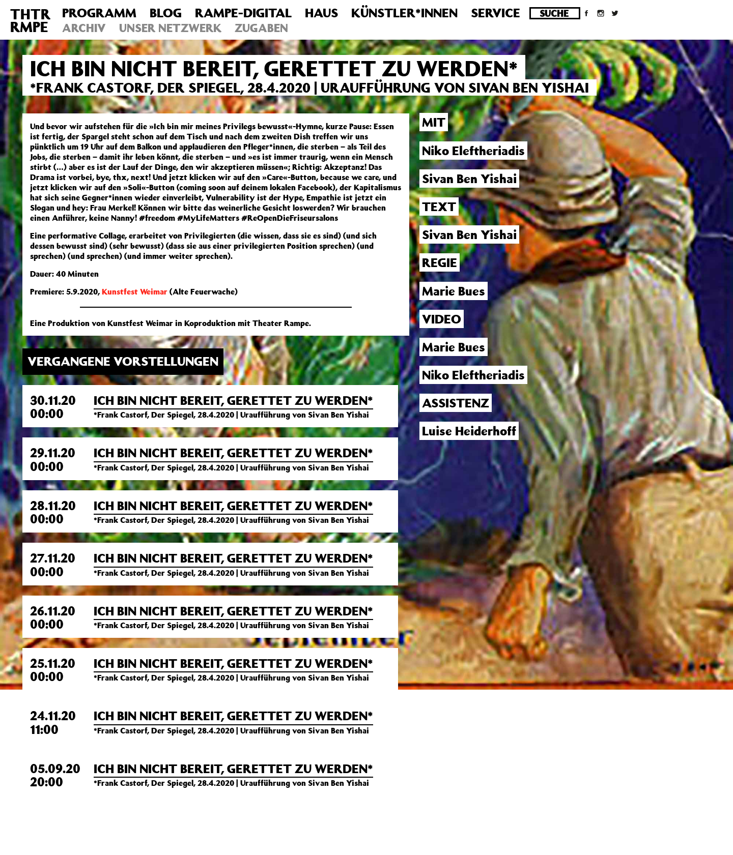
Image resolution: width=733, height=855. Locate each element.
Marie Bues (453, 347)
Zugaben (261, 27)
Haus (321, 13)
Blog (166, 13)
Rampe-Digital (243, 13)
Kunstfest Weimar (134, 291)
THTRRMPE (30, 20)
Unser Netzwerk (170, 27)
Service (495, 13)
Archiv (84, 27)
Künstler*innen (404, 13)
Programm (99, 13)
